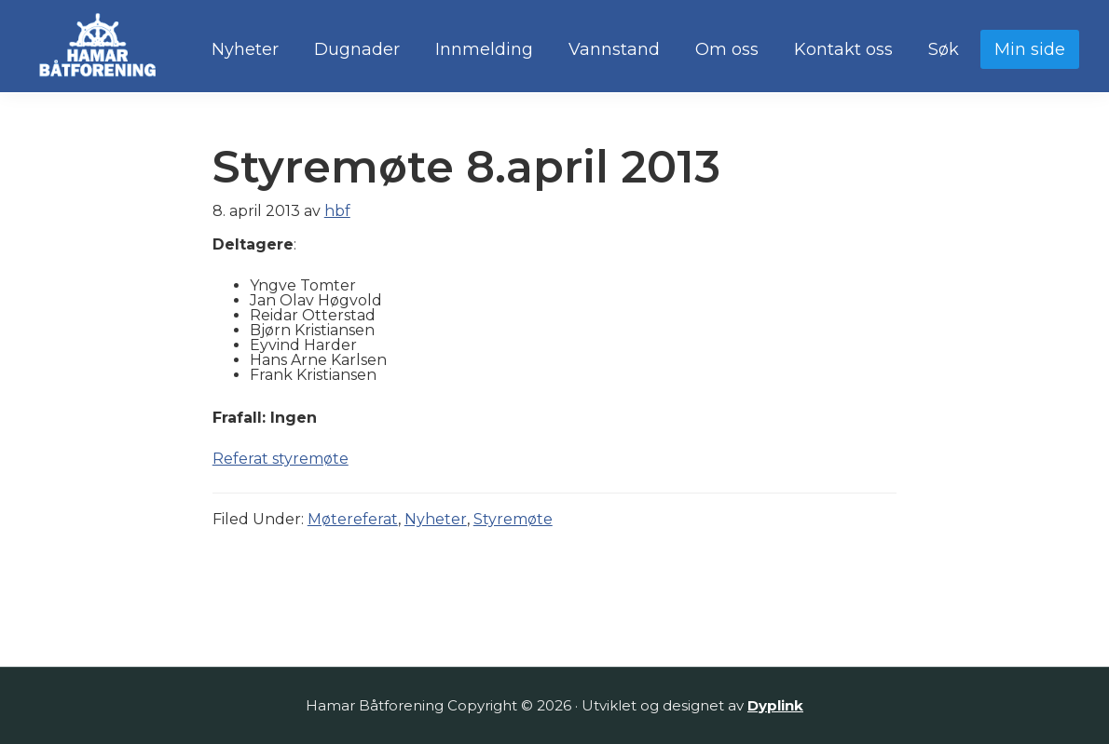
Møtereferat (353, 519)
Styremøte (513, 519)
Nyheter (435, 519)
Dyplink (775, 705)
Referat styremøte (280, 458)
